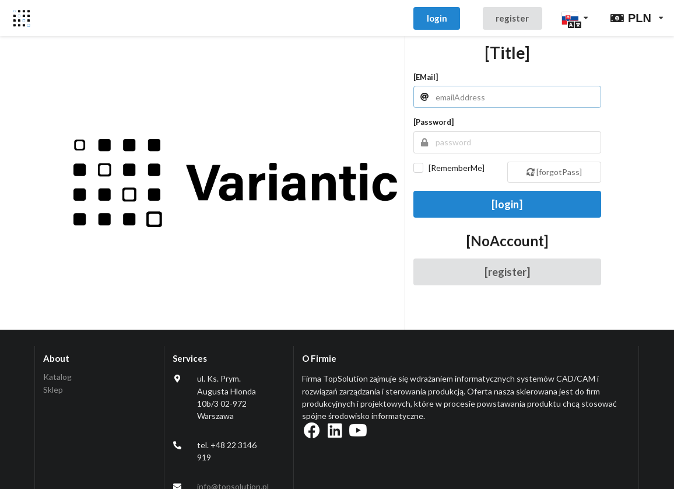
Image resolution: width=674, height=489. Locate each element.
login (437, 18)
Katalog (57, 377)
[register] (507, 272)
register (512, 18)
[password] (433, 122)
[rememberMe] (457, 168)
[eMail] (425, 77)
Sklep (53, 389)
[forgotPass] (554, 172)
